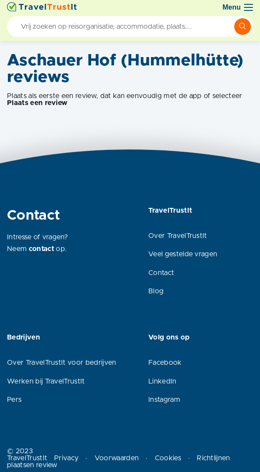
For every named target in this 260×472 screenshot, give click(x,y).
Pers (14, 399)
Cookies (168, 458)
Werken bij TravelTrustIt (46, 381)
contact (41, 248)
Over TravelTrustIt (177, 235)
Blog (156, 291)
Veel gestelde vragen (182, 254)
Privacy (66, 458)
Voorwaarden (117, 458)
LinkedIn (162, 381)
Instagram (164, 399)
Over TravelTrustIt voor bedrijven (61, 362)
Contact (161, 272)
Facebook (165, 362)
